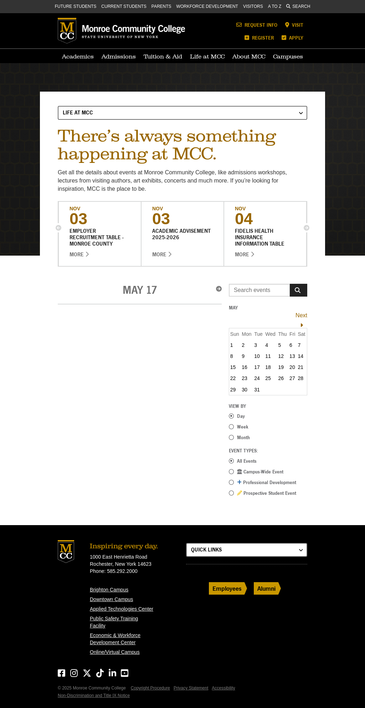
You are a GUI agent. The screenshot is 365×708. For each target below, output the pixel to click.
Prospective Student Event (266, 493)
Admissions (119, 56)
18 (268, 367)
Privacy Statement (191, 688)
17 (257, 367)
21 (300, 367)
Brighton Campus (109, 589)
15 (233, 367)
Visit (294, 25)
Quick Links (206, 549)
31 (257, 390)
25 (268, 378)
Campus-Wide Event (260, 471)
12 (281, 356)
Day (241, 416)
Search (298, 6)
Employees (227, 588)
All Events (247, 461)
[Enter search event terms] (259, 290)
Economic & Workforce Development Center (115, 638)
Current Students (123, 6)
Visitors (253, 6)
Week (242, 427)
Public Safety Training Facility (114, 622)
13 (292, 356)
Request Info (256, 25)
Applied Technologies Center (121, 609)
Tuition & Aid (163, 56)
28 (300, 378)
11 (268, 356)
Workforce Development (207, 6)
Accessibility (223, 688)
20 (292, 367)
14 (300, 356)
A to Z (275, 6)
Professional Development (266, 482)
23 (244, 378)
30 (244, 390)
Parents (161, 6)
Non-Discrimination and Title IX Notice (94, 695)
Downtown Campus (111, 599)
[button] (58, 228)
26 (281, 378)
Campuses (288, 56)
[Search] (298, 290)
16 (244, 367)
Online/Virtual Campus (115, 652)
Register (259, 38)
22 (233, 378)
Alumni (266, 588)
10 (257, 356)
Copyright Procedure (150, 688)
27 (292, 378)
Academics (78, 56)
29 (233, 390)
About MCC (248, 56)
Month (243, 437)
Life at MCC (207, 56)
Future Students (76, 6)
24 (257, 378)
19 (281, 367)
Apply (292, 38)
